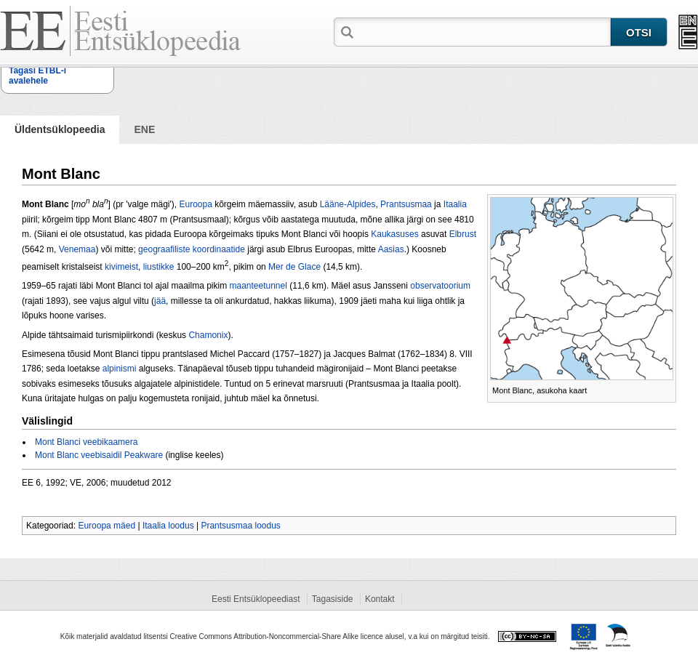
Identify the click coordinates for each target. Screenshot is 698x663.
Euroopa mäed (106, 526)
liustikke (158, 267)
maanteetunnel (257, 286)
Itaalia (455, 204)
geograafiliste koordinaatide (191, 249)
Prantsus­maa (406, 204)
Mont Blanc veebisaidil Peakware (99, 455)
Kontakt (380, 599)
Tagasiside (332, 599)
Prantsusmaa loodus (240, 526)
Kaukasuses (394, 234)
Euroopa (195, 204)
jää (160, 301)
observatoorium (440, 286)
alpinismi (120, 368)
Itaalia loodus (168, 526)
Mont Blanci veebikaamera (86, 442)
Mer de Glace (294, 267)
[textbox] (483, 31)
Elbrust (462, 234)
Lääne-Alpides (348, 204)
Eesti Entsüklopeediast (256, 599)
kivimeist (121, 267)
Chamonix (208, 335)
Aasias (391, 249)
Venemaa (77, 249)
